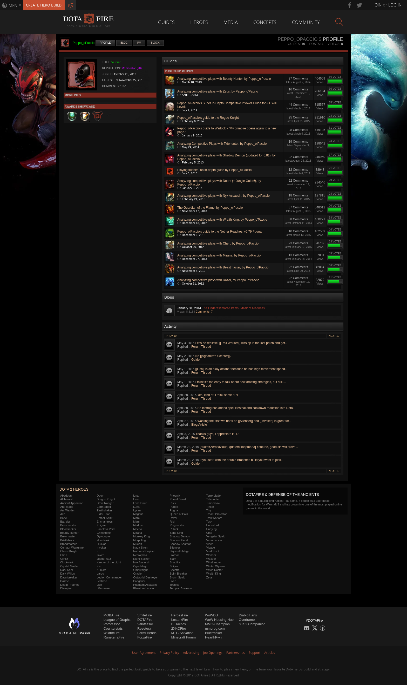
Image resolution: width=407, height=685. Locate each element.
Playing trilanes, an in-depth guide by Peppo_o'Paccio (214, 170)
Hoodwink (103, 540)
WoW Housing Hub (219, 620)
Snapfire (175, 562)
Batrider (65, 521)
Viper (209, 543)
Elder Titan (104, 514)
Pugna (174, 510)
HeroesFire (179, 615)
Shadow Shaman (181, 543)
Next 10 (334, 335)
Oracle (137, 573)
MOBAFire (111, 615)
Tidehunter (213, 499)
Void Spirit (212, 551)
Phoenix (175, 495)
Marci (136, 517)
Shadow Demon (180, 536)
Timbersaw (213, 503)
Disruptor (66, 588)
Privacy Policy (169, 652)
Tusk (209, 521)
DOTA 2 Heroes (74, 489)
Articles (269, 652)
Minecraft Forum (183, 637)
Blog (124, 42)
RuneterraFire (114, 637)
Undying (211, 529)
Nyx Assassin (141, 562)
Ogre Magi (139, 566)
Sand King (176, 532)
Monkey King (141, 536)
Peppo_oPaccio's (300, 39)
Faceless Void (105, 529)
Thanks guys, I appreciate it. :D (217, 434)
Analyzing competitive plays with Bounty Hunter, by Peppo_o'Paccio (224, 79)
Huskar (101, 543)
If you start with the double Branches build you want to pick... (241, 460)
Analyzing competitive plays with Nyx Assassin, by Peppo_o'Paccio (223, 195)
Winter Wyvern (215, 566)
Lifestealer (103, 588)
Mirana (137, 532)
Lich (99, 584)
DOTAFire (144, 620)
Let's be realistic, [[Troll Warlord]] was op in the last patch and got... (241, 343)
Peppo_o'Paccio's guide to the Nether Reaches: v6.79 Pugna (219, 231)
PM (139, 42)
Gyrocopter (104, 536)
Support (254, 652)
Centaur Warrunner (72, 547)
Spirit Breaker (178, 573)
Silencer (175, 547)
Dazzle (64, 581)
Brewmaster (68, 536)
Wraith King (213, 573)
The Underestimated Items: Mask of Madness (233, 308)
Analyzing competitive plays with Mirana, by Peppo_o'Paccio (219, 255)
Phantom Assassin (145, 584)
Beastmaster (68, 525)
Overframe (247, 620)
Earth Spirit (104, 506)
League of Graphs (117, 620)
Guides (166, 22)
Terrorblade (213, 495)
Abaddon (66, 495)
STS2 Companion (252, 624)
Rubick (174, 529)
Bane (63, 517)
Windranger (213, 562)
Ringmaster (177, 525)
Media (230, 22)
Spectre (175, 569)
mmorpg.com (215, 628)
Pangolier (139, 581)
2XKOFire (178, 628)
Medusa (138, 525)
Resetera (144, 628)
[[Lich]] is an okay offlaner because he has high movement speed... (241, 369)
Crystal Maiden (69, 566)
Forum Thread (201, 346)
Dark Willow (67, 573)
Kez (99, 566)
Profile (105, 42)
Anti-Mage (66, 506)
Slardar (174, 555)
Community (306, 22)
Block (155, 42)
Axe (62, 514)
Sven (173, 581)
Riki (172, 521)
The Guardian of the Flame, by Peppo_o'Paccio (210, 207)
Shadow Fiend (179, 540)
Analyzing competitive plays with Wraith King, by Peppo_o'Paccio (222, 219)
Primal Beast (178, 499)
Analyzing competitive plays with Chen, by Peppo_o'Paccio (218, 243)
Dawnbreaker (68, 577)
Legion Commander (109, 577)
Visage (210, 547)
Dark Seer (66, 569)
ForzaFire (144, 637)
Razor (173, 517)
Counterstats (113, 628)
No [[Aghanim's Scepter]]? (213, 356)
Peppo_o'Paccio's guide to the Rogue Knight (208, 118)
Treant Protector (216, 514)
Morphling (139, 540)
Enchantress (105, 521)
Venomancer (214, 540)
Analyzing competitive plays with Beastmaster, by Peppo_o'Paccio (222, 267)
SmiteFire (144, 615)
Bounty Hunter (69, 532)
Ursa (209, 532)
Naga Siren (140, 547)
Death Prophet (69, 584)
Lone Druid (140, 503)
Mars (136, 521)
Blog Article (199, 424)
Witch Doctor (214, 569)
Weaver (211, 558)
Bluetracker (213, 633)
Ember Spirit (105, 517)
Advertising (191, 652)
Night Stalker (141, 558)
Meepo (137, 529)
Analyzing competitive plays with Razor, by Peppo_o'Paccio (218, 280)
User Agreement (144, 652)
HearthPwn (213, 637)
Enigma (101, 525)
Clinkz (64, 558)
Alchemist (66, 499)
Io (98, 551)
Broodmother (68, 543)
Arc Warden (67, 510)
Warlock (211, 555)
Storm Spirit (177, 577)
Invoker (101, 547)
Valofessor (145, 624)
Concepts (264, 22)
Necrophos (140, 555)
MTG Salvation (182, 633)
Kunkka (101, 569)
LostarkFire (179, 620)
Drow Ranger (105, 503)
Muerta (137, 543)
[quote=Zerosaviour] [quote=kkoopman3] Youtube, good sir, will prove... (249, 447)
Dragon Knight (106, 499)
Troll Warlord (214, 517)
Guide (195, 359)
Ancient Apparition (71, 503)
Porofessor (112, 624)
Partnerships (235, 652)
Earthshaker (104, 510)
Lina (136, 495)
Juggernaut (104, 558)
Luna (136, 506)
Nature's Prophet (143, 551)
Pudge (174, 506)
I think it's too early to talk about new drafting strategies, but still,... (240, 382)
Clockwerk (66, 562)
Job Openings (212, 652)
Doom (100, 495)
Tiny (208, 510)
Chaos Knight (68, 551)
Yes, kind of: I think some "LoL (218, 395)
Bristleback (67, 540)
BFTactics (178, 624)
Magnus (138, 514)
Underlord (212, 525)
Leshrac (102, 581)
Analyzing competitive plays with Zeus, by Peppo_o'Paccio (217, 91)
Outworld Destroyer (145, 577)
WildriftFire (112, 633)
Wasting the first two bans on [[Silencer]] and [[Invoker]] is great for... (244, 421)
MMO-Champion (217, 624)
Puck (173, 503)
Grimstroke (104, 532)
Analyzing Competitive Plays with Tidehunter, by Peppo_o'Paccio (222, 144)
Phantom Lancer (143, 588)
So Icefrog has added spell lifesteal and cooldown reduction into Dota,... (246, 408)
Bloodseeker (68, 529)
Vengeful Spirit (215, 536)
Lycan (137, 510)
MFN (13, 5)
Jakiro (100, 555)
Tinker (210, 506)
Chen (63, 555)
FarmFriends (147, 633)
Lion (136, 499)
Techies (174, 584)
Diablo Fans (248, 615)
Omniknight (140, 569)
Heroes (199, 22)
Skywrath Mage (179, 551)
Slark (173, 558)
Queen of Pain (179, 514)
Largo (100, 573)
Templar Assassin (181, 588)
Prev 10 (171, 335)
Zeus (209, 577)
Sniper (174, 566)
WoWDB (211, 615)
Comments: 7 (204, 311)
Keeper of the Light (109, 562)
